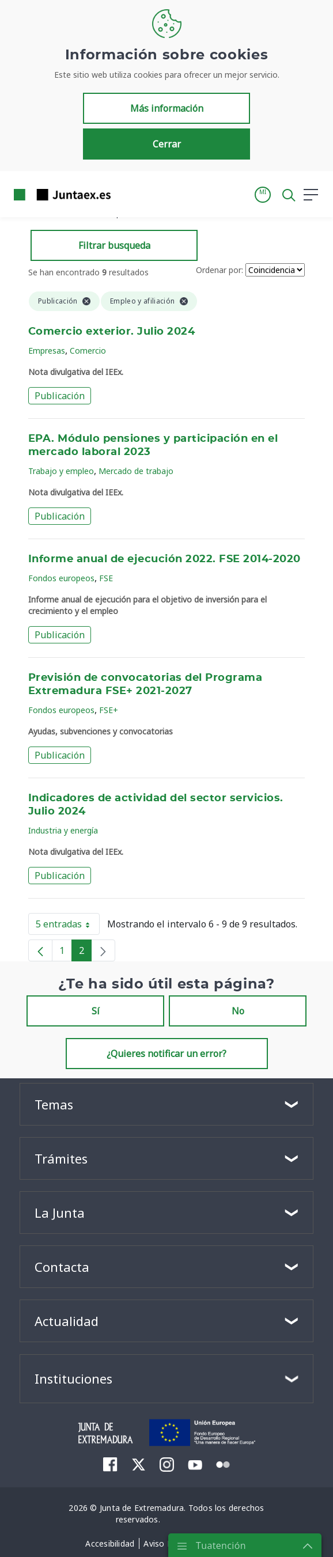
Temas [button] (54, 1104)
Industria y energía (63, 830)
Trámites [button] (61, 1158)
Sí (96, 1011)
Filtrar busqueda (114, 245)
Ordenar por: (219, 269)
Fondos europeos (61, 578)
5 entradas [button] (68, 926)
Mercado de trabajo (136, 470)
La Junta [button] (60, 1212)
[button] (262, 194)
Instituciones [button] (73, 1378)
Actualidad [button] (67, 1320)
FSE (106, 578)
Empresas (46, 350)
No (238, 1011)
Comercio (88, 350)
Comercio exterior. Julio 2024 (111, 332)
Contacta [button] (62, 1266)
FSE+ (108, 709)
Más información (166, 108)
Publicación (60, 395)
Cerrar (167, 144)
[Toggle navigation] (127, 194)
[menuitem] (110, 1464)
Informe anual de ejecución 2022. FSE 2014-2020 (164, 559)
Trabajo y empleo (61, 470)
